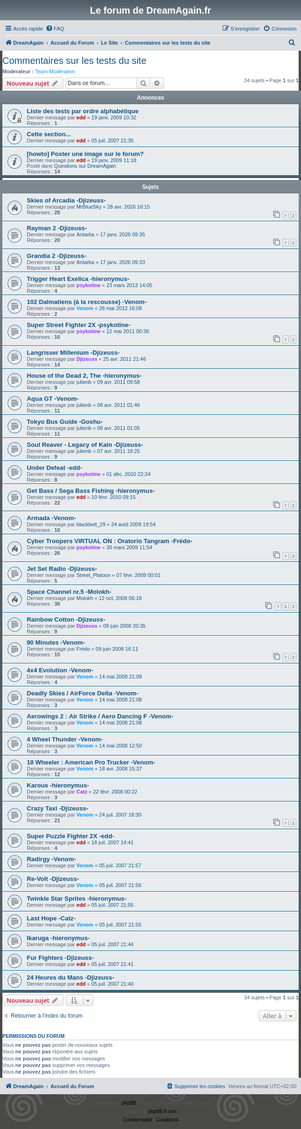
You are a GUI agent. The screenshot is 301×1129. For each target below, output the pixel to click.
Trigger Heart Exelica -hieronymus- (78, 278)
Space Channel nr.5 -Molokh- (69, 591)
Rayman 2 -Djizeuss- (57, 228)
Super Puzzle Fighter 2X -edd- (70, 836)
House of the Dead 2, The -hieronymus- (84, 375)
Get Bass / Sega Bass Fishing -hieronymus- (91, 490)
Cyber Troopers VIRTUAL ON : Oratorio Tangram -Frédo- (110, 541)
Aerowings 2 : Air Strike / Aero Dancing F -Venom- (100, 716)
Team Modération (55, 71)
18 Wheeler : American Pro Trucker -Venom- (91, 762)
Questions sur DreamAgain (85, 166)
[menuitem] (55, 28)
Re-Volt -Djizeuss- (53, 878)
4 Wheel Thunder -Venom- (65, 739)
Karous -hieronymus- (58, 785)
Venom (85, 308)
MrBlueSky (89, 207)
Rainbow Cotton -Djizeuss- (66, 619)
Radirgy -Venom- (51, 859)
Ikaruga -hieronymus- (58, 938)
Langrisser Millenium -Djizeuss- (73, 352)
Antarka (85, 234)
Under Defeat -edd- (54, 467)
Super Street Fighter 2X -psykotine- (79, 324)
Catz (82, 791)
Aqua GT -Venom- (53, 398)
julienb (84, 382)
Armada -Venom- (51, 518)
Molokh (85, 598)
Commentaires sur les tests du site (74, 60)
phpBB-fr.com (162, 1111)
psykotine (88, 285)
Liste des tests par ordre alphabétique (83, 111)
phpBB (129, 1103)
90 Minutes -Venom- (56, 642)
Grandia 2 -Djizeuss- (56, 255)
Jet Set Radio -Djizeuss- (62, 568)
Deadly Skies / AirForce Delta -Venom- (83, 693)
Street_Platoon (94, 575)
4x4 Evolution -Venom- (60, 670)
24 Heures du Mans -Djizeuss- (70, 977)
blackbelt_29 (91, 524)
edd (81, 117)
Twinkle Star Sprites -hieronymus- (76, 898)
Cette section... (49, 134)
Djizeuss (87, 359)
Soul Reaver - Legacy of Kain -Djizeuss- (85, 444)
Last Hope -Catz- (51, 918)
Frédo (83, 649)
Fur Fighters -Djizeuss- (60, 957)
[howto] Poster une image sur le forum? (85, 153)
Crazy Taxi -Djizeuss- (57, 808)
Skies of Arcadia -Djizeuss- (66, 200)
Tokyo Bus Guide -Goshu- (65, 421)
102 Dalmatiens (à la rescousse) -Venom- (87, 301)
